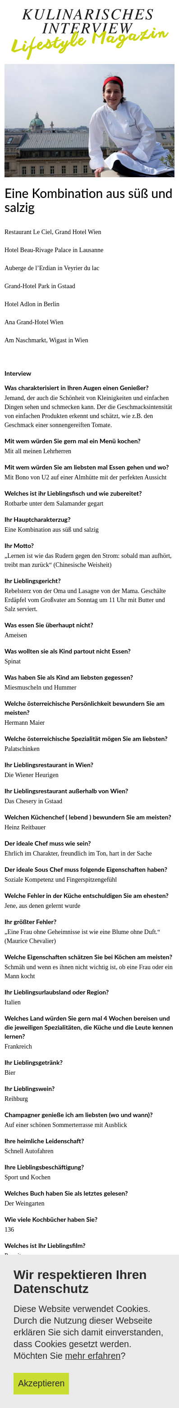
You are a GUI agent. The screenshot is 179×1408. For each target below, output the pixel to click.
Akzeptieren (41, 1383)
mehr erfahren (92, 1356)
